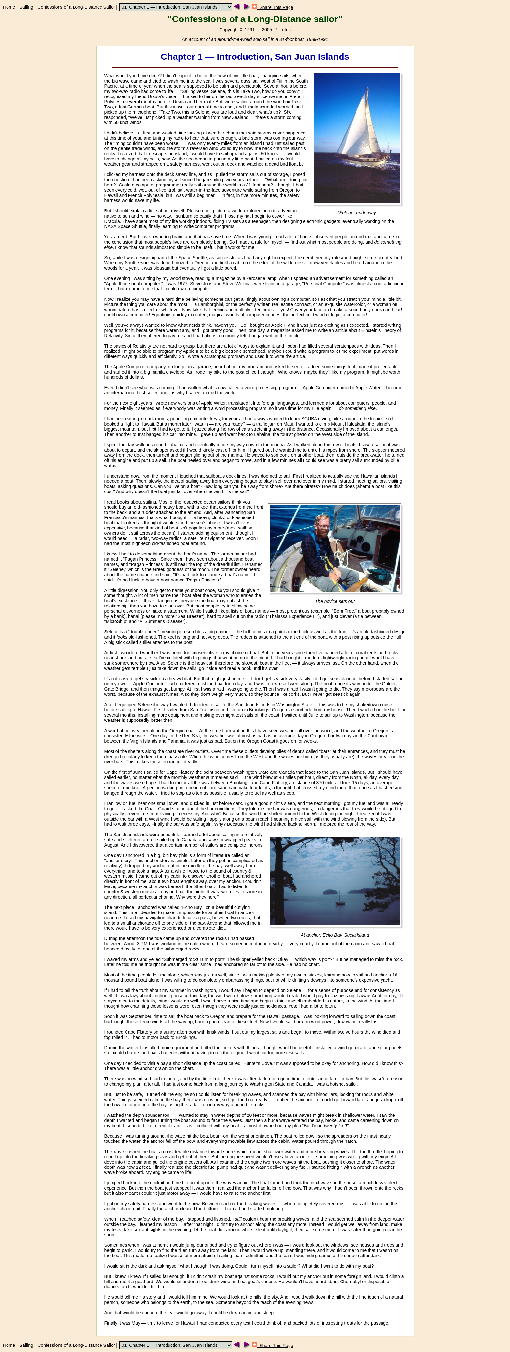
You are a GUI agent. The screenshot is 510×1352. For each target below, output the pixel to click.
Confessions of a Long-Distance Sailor (76, 7)
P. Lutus (283, 29)
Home (9, 7)
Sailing (26, 7)
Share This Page (272, 7)
